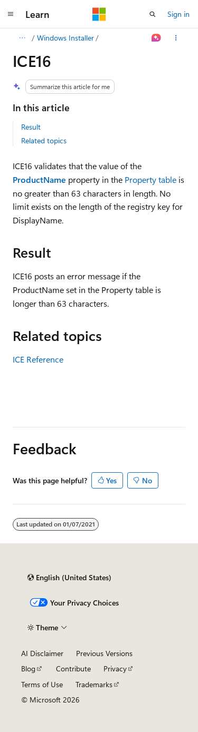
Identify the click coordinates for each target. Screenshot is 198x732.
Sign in (178, 14)
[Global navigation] (10, 14)
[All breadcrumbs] (22, 38)
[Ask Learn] (156, 38)
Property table (150, 179)
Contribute (73, 668)
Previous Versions (104, 653)
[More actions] (176, 38)
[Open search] (152, 14)
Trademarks (94, 684)
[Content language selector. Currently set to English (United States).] (69, 577)
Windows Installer (65, 38)
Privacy (115, 668)
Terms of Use (42, 684)
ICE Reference (38, 359)
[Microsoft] (99, 14)
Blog (28, 668)
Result (31, 127)
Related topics (44, 140)
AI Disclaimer (42, 653)
